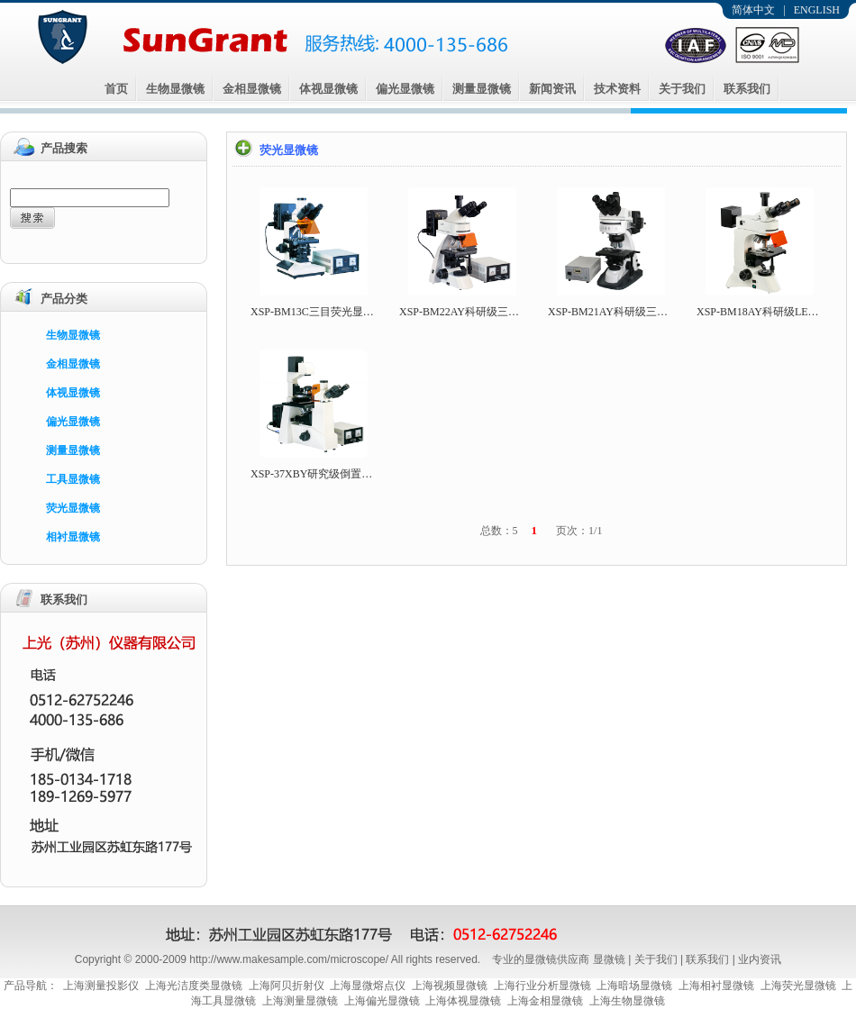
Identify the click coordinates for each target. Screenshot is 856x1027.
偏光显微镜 (405, 88)
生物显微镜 (175, 88)
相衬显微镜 (73, 537)
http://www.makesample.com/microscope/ (288, 959)
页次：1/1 (579, 530)
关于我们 (682, 88)
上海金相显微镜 (545, 1001)
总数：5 (499, 530)
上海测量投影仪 (101, 985)
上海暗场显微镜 (634, 985)
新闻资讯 (552, 88)
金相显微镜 (252, 88)
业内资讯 (759, 959)
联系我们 (747, 88)
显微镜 (609, 959)
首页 (116, 88)
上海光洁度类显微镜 (193, 985)
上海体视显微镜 (463, 1001)
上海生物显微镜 (627, 1001)
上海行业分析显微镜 (542, 985)
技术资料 (617, 88)
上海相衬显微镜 (716, 985)
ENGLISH (817, 10)
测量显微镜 (481, 88)
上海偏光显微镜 (382, 1001)
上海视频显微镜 (449, 985)
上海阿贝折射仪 (286, 985)
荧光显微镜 (73, 508)
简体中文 (753, 10)
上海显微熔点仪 (367, 985)
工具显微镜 (73, 479)
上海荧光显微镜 (798, 985)
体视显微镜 (328, 88)
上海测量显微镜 (300, 1001)
